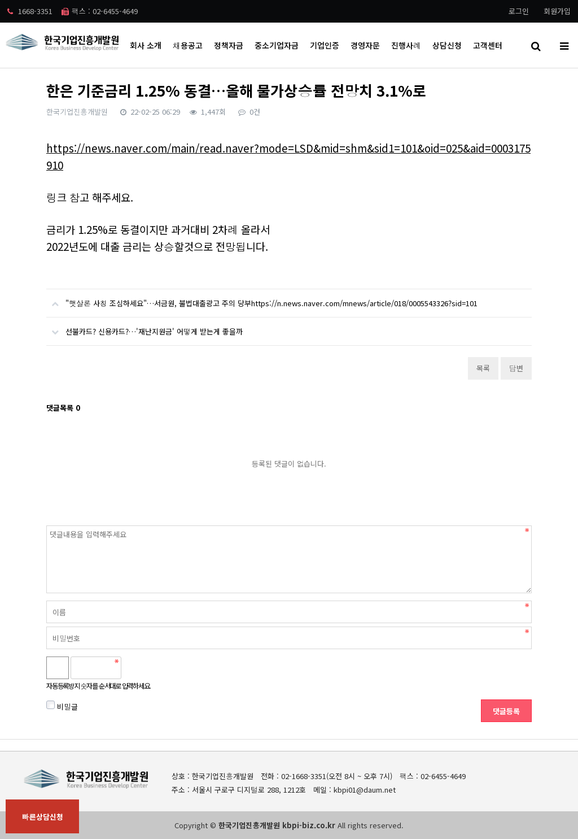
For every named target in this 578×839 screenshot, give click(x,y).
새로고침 (159, 668)
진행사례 (406, 45)
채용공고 (188, 45)
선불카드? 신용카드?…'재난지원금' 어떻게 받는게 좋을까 (144, 327)
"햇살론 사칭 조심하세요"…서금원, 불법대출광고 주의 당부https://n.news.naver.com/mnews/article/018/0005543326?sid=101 (262, 298)
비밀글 (62, 706)
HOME (470, 84)
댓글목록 (63, 407)
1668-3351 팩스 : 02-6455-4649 (72, 11)
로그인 (519, 11)
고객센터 (487, 45)
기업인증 (324, 45)
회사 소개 (145, 45)
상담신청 (447, 45)
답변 (516, 368)
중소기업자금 (277, 45)
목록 (483, 368)
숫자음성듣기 (135, 668)
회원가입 (557, 11)
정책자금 (228, 45)
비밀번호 (46, 525)
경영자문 (365, 45)
